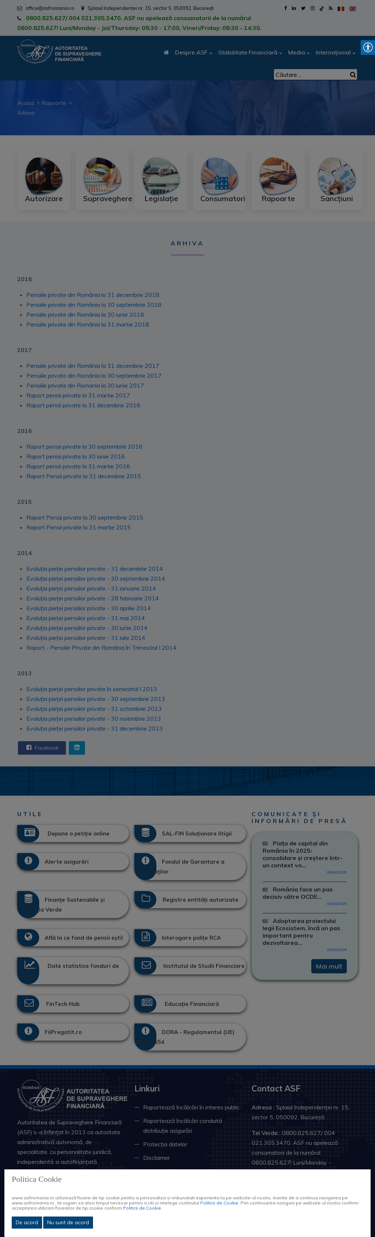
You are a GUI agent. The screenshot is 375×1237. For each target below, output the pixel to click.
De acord (27, 1222)
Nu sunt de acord (68, 1222)
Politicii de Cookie (219, 1203)
